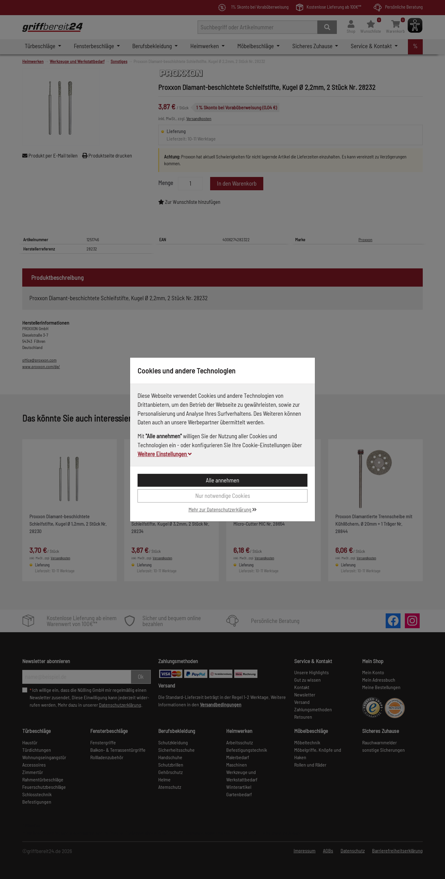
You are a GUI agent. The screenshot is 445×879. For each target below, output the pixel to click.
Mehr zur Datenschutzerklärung (223, 509)
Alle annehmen (222, 480)
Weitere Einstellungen (165, 453)
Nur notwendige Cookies (222, 495)
